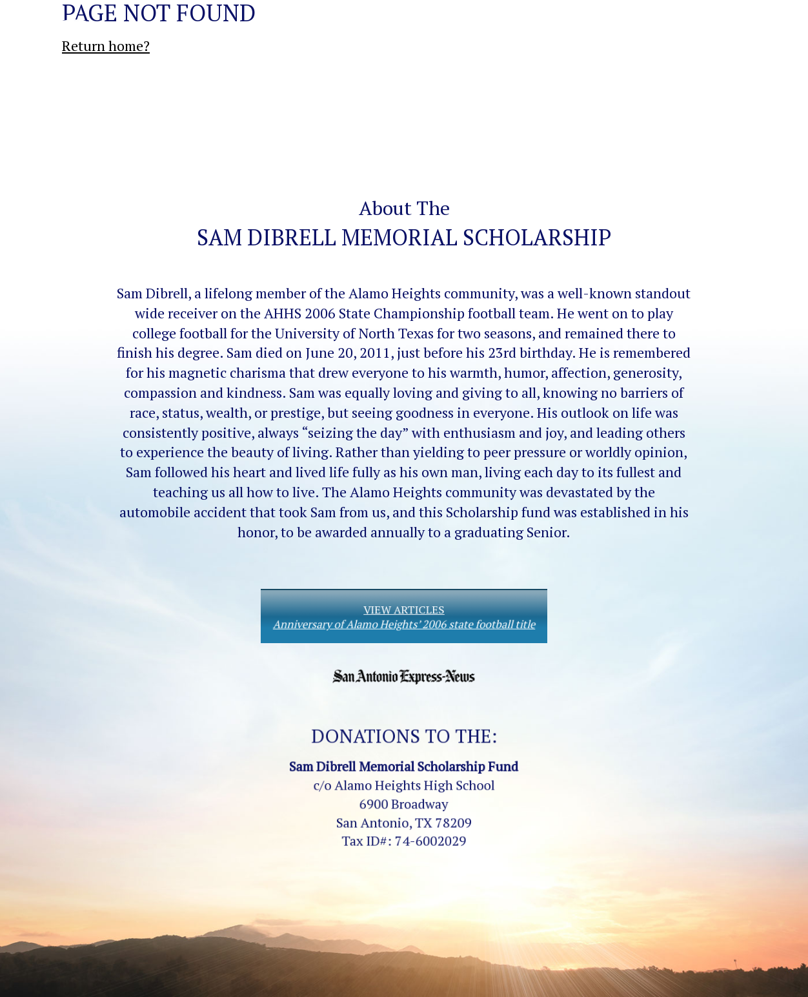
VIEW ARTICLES (404, 617)
